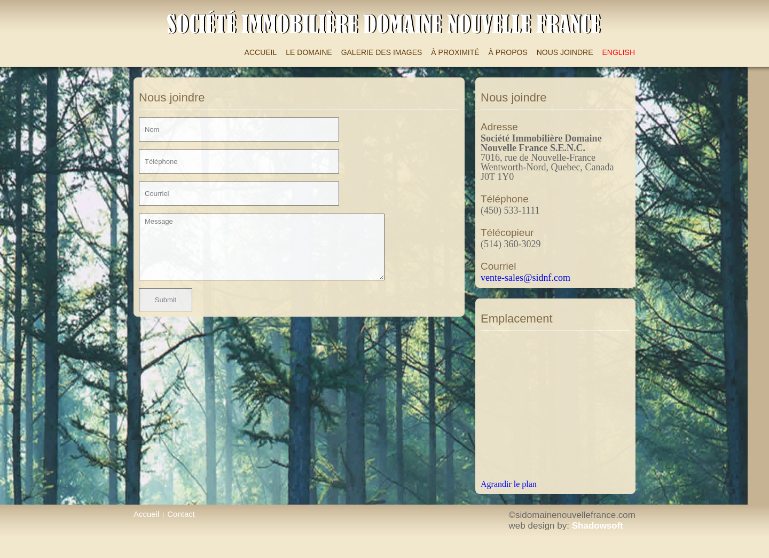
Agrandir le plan (509, 484)
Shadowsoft (597, 526)
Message (261, 247)
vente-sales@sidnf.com (525, 277)
